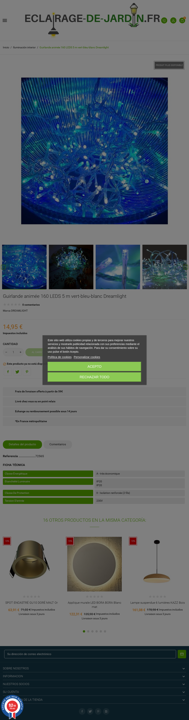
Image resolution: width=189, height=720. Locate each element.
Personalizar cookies (87, 357)
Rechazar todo (94, 377)
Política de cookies (60, 357)
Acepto (94, 367)
